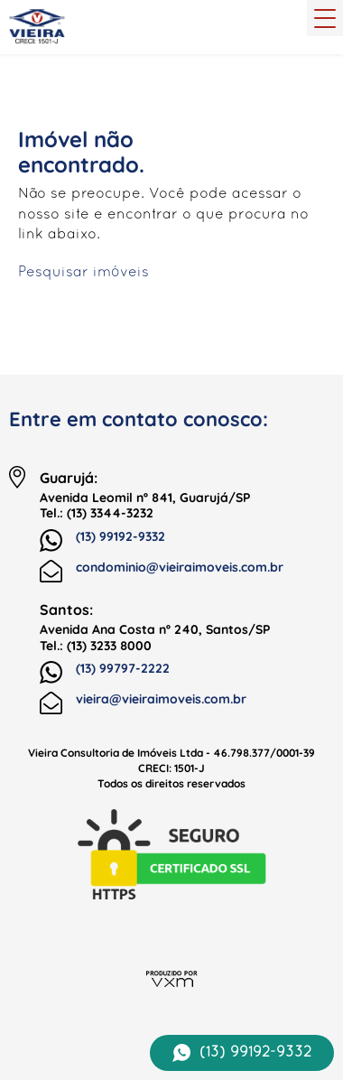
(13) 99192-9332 (102, 541)
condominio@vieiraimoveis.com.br (161, 571)
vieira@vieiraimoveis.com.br (143, 703)
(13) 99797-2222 (105, 672)
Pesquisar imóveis (83, 272)
